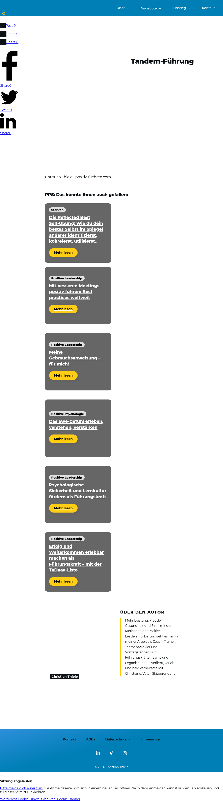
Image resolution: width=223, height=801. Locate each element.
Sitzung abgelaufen (16, 781)
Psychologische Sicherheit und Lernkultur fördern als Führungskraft (77, 490)
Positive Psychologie (67, 414)
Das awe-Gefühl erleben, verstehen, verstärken (76, 424)
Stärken (57, 210)
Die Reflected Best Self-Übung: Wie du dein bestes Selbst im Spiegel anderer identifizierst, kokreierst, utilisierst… (76, 229)
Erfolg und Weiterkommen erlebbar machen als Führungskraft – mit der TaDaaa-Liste (76, 558)
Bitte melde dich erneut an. (21, 788)
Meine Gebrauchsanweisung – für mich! (75, 358)
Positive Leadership (66, 278)
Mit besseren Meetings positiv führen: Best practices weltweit (74, 291)
